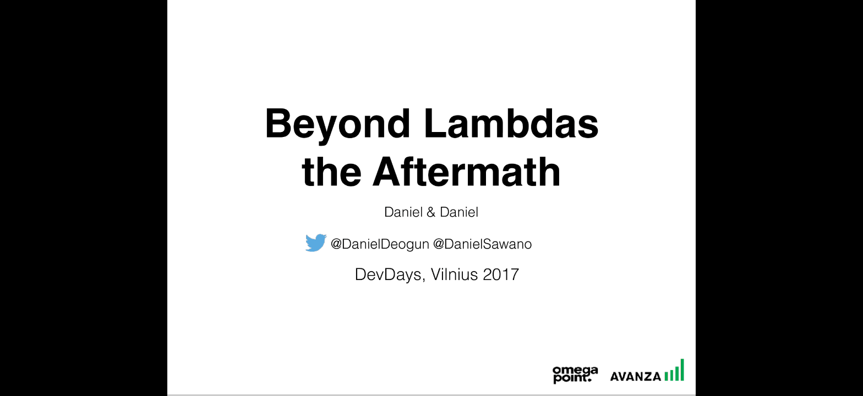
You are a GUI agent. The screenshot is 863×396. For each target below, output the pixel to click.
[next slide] (844, 372)
